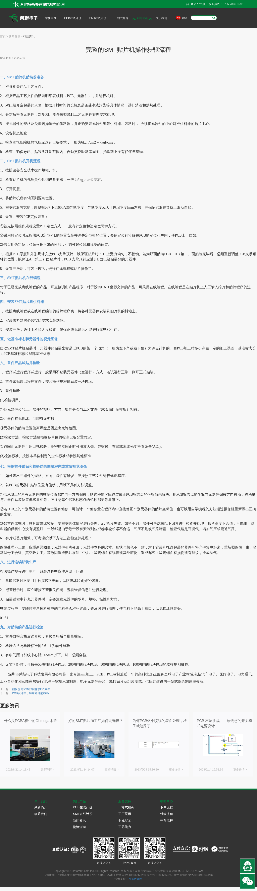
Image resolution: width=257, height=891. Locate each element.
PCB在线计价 (72, 18)
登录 (193, 4)
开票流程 (166, 820)
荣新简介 (40, 807)
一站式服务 (121, 18)
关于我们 (161, 18)
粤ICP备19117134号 (191, 871)
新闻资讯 (142, 18)
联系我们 (40, 814)
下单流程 (166, 807)
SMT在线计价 (98, 18)
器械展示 (124, 820)
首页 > (4, 36)
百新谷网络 (135, 879)
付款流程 (166, 814)
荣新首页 (50, 18)
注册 (202, 4)
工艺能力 (124, 827)
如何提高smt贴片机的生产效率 (31, 689)
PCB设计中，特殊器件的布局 (30, 693)
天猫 (181, 18)
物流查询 (79, 827)
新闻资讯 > (15, 36)
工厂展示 (124, 814)
